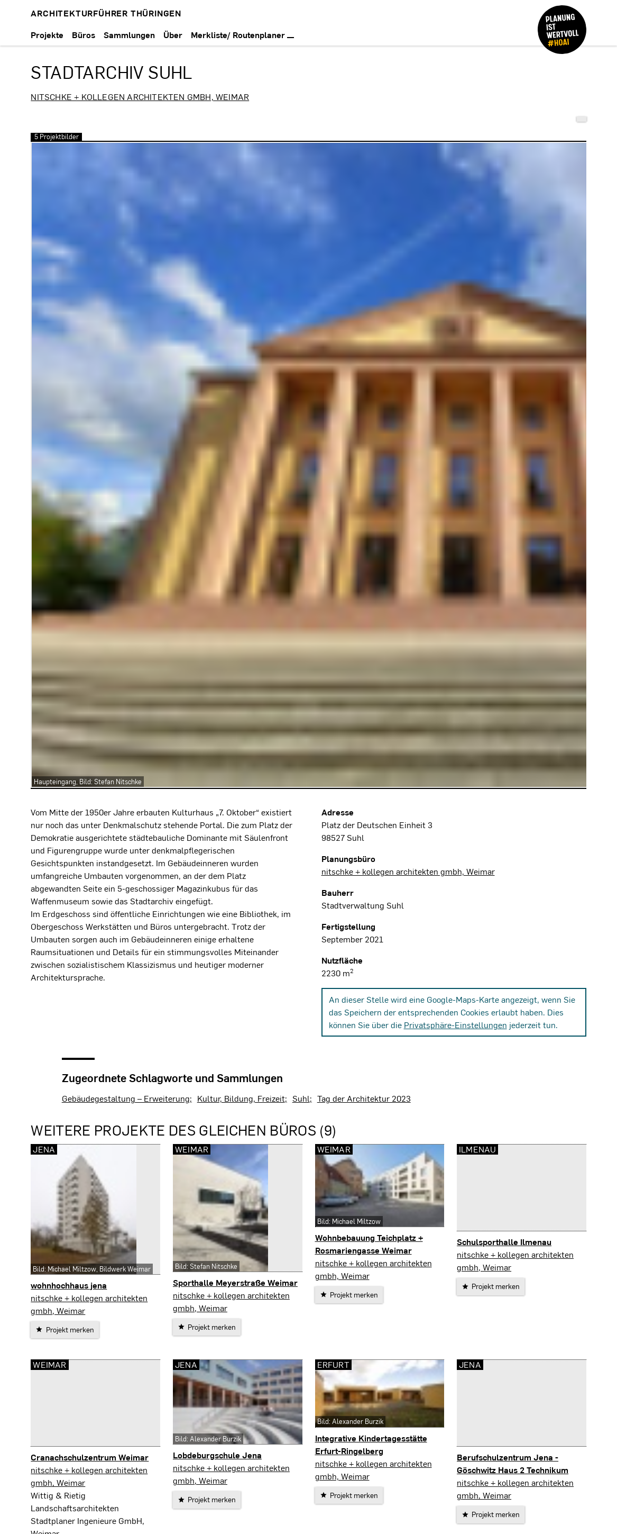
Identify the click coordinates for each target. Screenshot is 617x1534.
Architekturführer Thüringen (106, 13)
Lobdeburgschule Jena (217, 1455)
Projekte (47, 35)
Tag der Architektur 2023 (364, 1098)
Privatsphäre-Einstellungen (455, 1025)
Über (172, 35)
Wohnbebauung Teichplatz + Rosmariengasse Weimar (369, 1243)
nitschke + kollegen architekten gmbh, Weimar (140, 96)
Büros (83, 35)
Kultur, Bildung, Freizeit (241, 1098)
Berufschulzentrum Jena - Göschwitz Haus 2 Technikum (512, 1463)
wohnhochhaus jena (69, 1285)
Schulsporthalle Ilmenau (504, 1242)
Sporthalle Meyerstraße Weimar (235, 1282)
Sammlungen (129, 35)
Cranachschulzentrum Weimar (90, 1457)
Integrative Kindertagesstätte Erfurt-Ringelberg (371, 1444)
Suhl (301, 1098)
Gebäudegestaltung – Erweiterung (126, 1098)
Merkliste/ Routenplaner (242, 35)
